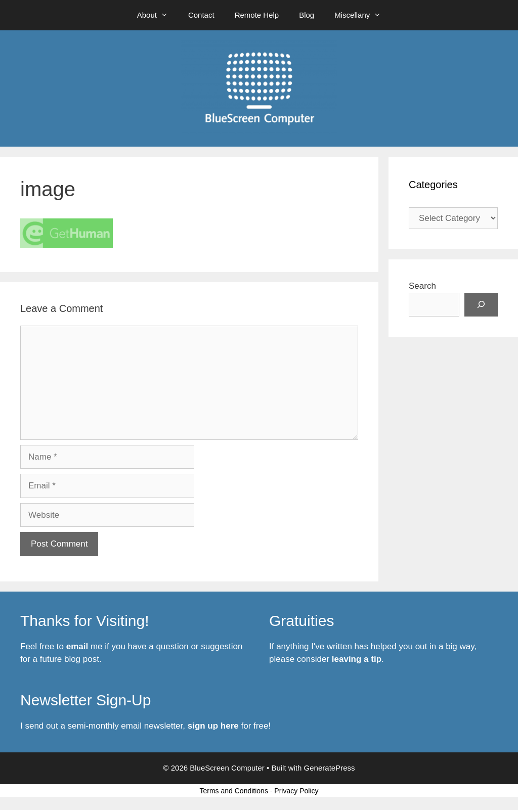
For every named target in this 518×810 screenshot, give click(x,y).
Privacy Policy (296, 791)
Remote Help (257, 15)
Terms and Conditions (234, 791)
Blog (306, 15)
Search (422, 286)
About (157, 15)
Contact (201, 15)
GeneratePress (329, 767)
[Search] (481, 305)
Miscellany (362, 15)
